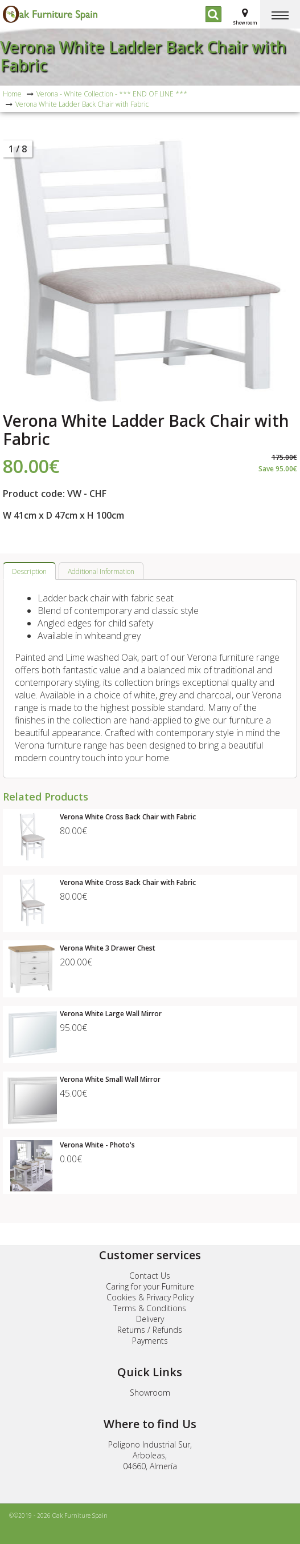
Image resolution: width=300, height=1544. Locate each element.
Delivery (150, 1318)
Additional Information (101, 571)
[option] (150, 272)
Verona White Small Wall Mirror (110, 1079)
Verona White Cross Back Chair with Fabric (128, 817)
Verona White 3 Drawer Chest (107, 948)
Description (29, 571)
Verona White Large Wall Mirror (111, 1013)
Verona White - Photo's (97, 1145)
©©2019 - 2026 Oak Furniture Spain (58, 1515)
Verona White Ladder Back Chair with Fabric (143, 56)
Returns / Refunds (149, 1329)
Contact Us (149, 1275)
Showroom (150, 1392)
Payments (150, 1340)
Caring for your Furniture (150, 1286)
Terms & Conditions (149, 1308)
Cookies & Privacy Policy (150, 1297)
